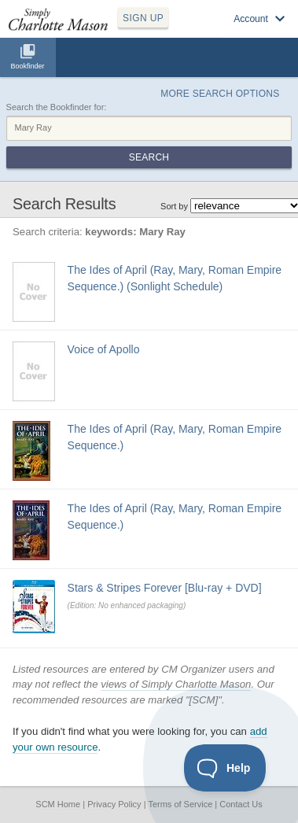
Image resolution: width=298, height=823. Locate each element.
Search (149, 157)
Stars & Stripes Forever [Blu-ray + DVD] (165, 587)
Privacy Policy (114, 804)
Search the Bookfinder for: (56, 107)
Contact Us (240, 804)
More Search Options (219, 93)
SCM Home (57, 804)
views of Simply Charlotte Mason (176, 684)
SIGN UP (143, 18)
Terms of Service (180, 804)
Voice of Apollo (104, 349)
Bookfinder (27, 66)
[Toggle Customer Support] (225, 768)
